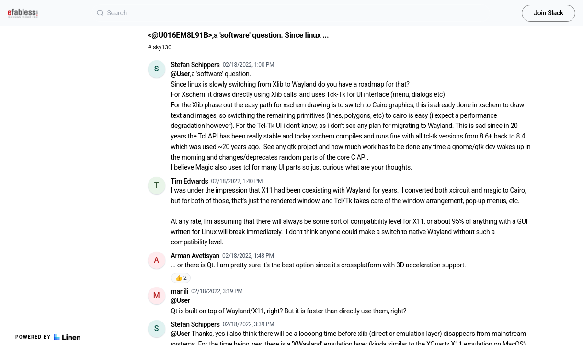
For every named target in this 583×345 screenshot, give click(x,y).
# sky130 (159, 47)
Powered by (47, 337)
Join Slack (548, 13)
